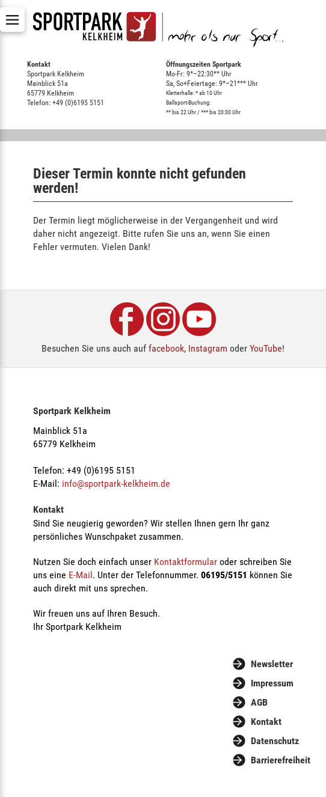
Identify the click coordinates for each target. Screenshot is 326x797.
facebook (166, 348)
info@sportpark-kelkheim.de (116, 483)
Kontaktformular (185, 561)
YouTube (266, 348)
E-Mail (81, 575)
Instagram (207, 348)
